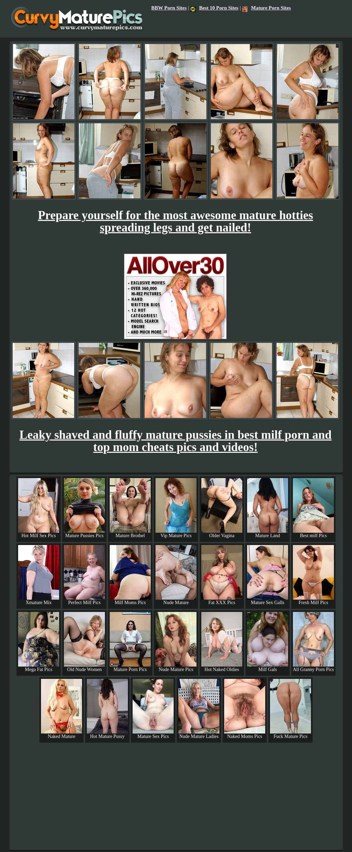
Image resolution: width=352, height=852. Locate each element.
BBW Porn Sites (169, 8)
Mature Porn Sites (266, 8)
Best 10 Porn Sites (214, 8)
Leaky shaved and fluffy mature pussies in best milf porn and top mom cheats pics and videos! (175, 441)
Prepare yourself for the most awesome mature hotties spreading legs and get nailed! (175, 221)
